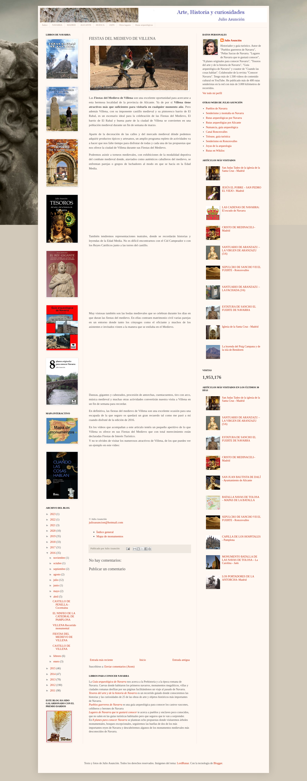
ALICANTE (85, 25)
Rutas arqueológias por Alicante (223, 122)
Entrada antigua (181, 659)
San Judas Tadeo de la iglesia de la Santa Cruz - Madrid (241, 169)
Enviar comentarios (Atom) (119, 666)
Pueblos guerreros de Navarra (105, 704)
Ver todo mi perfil (212, 93)
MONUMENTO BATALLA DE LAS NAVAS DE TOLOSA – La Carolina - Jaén (240, 560)
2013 (53, 679)
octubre (57, 563)
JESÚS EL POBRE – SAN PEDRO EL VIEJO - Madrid (241, 189)
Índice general (105, 532)
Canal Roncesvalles (217, 131)
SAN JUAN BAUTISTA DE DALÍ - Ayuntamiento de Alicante (241, 479)
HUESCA (100, 25)
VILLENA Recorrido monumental (64, 627)
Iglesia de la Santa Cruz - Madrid (240, 326)
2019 (53, 536)
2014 (53, 674)
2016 (53, 552)
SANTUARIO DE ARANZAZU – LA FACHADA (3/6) (241, 288)
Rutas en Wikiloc (215, 150)
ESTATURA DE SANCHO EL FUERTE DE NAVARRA (239, 308)
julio (56, 579)
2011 (53, 690)
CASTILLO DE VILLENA (61, 647)
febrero (57, 656)
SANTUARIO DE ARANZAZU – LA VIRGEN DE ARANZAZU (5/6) (241, 250)
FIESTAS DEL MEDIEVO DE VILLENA (63, 637)
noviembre (59, 557)
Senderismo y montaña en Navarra (225, 113)
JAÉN (112, 25)
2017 (53, 547)
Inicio (142, 659)
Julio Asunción (233, 40)
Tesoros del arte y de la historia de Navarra (113, 693)
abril (56, 596)
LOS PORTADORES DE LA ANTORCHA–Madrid (238, 578)
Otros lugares (125, 25)
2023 (53, 514)
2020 (53, 530)
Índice (44, 25)
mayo (56, 591)
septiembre (59, 569)
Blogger (217, 763)
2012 (53, 685)
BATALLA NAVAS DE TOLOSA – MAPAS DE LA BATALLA (240, 499)
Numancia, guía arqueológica (222, 127)
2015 (53, 668)
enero (56, 661)
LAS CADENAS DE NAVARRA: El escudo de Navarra (240, 209)
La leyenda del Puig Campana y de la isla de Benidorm (241, 348)
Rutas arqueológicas (144, 25)
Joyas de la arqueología (219, 145)
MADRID (71, 25)
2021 (53, 525)
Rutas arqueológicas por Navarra (224, 117)
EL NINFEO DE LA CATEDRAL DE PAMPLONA (64, 616)
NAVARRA (57, 25)
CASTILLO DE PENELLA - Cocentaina (61, 604)
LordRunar (183, 763)
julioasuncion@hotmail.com (106, 522)
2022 (53, 519)
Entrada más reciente (101, 659)
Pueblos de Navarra (217, 108)
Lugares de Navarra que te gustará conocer (113, 712)
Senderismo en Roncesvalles (221, 141)
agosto (57, 574)
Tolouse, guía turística (218, 136)
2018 (53, 541)
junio (56, 585)
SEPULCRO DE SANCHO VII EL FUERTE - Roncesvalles (241, 269)
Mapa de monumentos (110, 536)
